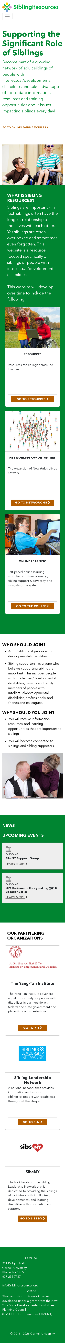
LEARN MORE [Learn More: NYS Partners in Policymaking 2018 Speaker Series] (17, 897)
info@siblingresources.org (20, 1285)
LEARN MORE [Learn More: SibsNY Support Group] (17, 864)
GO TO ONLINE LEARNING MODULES (25, 127)
